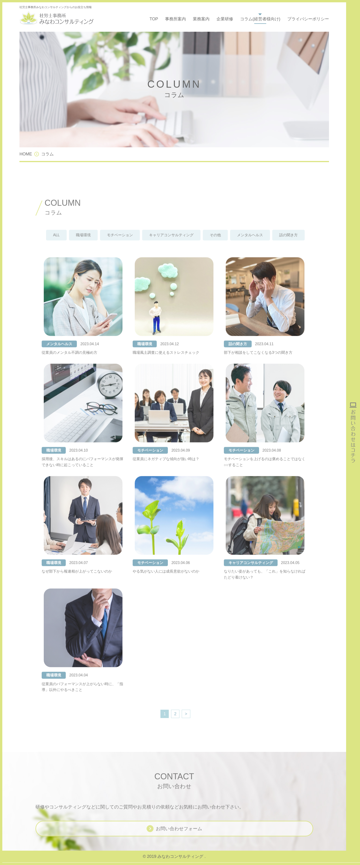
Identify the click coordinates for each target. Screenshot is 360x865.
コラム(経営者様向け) (260, 19)
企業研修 (224, 19)
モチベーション (120, 241)
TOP (154, 19)
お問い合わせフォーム (179, 834)
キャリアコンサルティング (171, 241)
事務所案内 (175, 19)
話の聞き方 (288, 241)
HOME (25, 154)
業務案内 (201, 19)
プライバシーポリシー (308, 19)
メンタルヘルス (250, 241)
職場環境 (83, 241)
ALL (56, 241)
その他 (215, 241)
